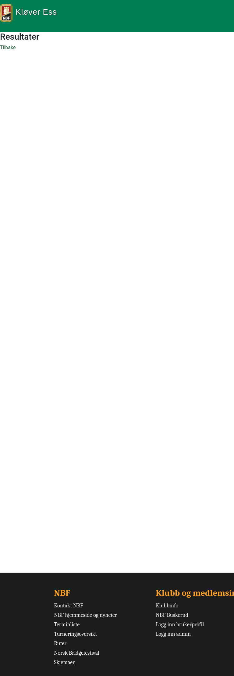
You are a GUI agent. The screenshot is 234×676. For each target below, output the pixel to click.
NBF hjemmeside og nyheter (85, 615)
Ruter (60, 643)
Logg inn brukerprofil (180, 624)
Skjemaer (64, 662)
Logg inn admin (173, 634)
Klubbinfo (167, 606)
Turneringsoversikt (75, 634)
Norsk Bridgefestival (76, 653)
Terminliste (67, 624)
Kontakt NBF (68, 606)
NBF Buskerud (172, 615)
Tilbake (8, 47)
